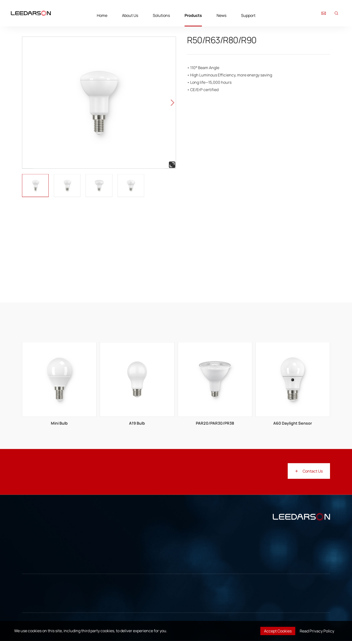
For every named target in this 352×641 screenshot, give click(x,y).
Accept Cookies (278, 631)
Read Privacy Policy (317, 631)
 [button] (172, 102)
